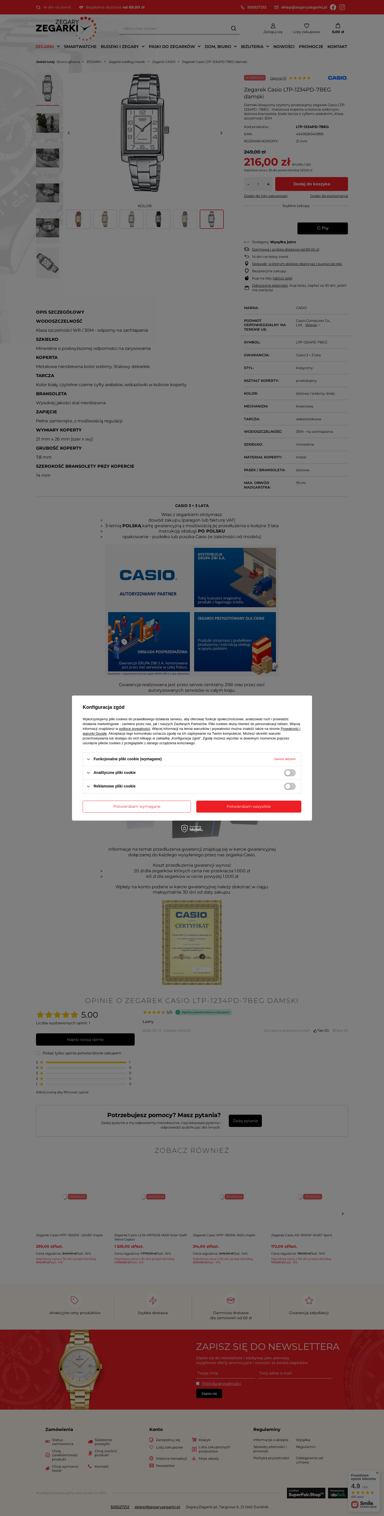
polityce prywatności (134, 729)
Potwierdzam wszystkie (249, 806)
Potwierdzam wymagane (136, 806)
